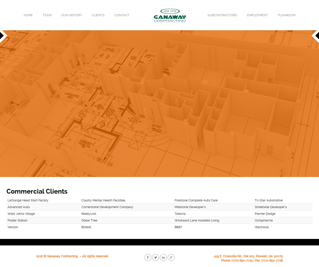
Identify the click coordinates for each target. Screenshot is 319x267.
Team (47, 15)
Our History (71, 15)
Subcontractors (222, 15)
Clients (98, 15)
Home (28, 15)
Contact (122, 15)
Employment (257, 15)
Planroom (286, 15)
